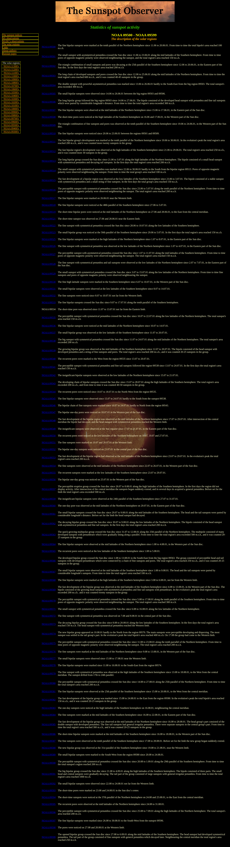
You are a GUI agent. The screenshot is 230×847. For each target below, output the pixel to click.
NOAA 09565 (49, 551)
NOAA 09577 (49, 658)
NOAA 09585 (49, 724)
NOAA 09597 (49, 820)
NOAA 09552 (49, 449)
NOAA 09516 (49, 190)
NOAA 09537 (49, 332)
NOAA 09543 (49, 383)
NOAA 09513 (49, 161)
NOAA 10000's (11, 108)
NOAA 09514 (49, 170)
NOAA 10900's (11, 79)
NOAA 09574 (49, 633)
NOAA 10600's (11, 89)
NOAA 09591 (49, 774)
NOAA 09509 (49, 125)
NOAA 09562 (49, 523)
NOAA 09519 (49, 212)
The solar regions (11, 44)
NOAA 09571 (49, 609)
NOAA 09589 (49, 754)
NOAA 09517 (49, 198)
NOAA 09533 (49, 302)
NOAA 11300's (11, 66)
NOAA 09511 (49, 141)
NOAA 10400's (11, 95)
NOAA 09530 (49, 282)
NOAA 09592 (49, 783)
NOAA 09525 (49, 239)
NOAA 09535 (49, 317)
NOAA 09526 (49, 246)
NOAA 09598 (49, 827)
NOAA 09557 (49, 489)
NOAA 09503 (49, 75)
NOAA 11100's (11, 72)
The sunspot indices (12, 35)
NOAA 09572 (49, 616)
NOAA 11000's (11, 76)
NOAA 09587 (49, 741)
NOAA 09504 (49, 85)
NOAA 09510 (49, 133)
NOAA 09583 (49, 708)
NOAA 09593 (49, 790)
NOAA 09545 (49, 398)
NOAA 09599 (49, 837)
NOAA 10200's (11, 102)
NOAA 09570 (49, 600)
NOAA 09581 (49, 691)
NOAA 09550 (49, 435)
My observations (10, 38)
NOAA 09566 (49, 560)
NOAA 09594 (49, 797)
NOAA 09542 (49, 375)
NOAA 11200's (11, 69)
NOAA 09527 (49, 254)
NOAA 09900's (11, 112)
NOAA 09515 (49, 180)
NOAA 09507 (49, 110)
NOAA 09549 (49, 428)
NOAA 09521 (49, 218)
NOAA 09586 (49, 734)
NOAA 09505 (49, 93)
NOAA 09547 (49, 412)
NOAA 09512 (49, 151)
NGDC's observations (13, 41)
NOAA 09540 (49, 358)
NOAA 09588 (49, 747)
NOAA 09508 (49, 117)
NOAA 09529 (49, 273)
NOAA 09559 (49, 498)
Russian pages (9, 53)
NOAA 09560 (49, 505)
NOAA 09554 (49, 466)
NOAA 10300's (11, 99)
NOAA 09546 (49, 405)
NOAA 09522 (49, 225)
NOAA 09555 (49, 472)
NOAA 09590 (49, 763)
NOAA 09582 (49, 699)
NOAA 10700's (11, 85)
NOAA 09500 (49, 46)
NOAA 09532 (49, 295)
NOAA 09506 (49, 102)
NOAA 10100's (11, 105)
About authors (9, 50)
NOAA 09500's (11, 125)
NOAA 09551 (49, 442)
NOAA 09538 (49, 341)
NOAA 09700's (11, 118)
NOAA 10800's (11, 82)
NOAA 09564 (49, 544)
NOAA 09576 (49, 651)
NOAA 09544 (49, 391)
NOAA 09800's (11, 115)
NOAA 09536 (49, 325)
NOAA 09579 (49, 673)
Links (5, 47)
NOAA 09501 (49, 56)
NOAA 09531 (49, 288)
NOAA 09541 (49, 367)
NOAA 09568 (49, 580)
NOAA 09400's (11, 128)
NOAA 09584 (49, 714)
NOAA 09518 (49, 205)
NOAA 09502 (49, 66)
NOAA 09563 (49, 534)
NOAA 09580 (49, 683)
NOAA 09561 (49, 514)
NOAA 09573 (49, 624)
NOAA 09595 (49, 804)
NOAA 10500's (11, 92)
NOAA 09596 (49, 812)
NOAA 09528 (49, 264)
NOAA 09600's (11, 121)
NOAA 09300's (11, 131)
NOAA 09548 (49, 420)
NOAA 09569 (49, 589)
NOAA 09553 (49, 457)
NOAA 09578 (49, 665)
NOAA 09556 (49, 479)
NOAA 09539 (49, 350)
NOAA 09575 (49, 643)
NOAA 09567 (49, 571)
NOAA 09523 (49, 232)
